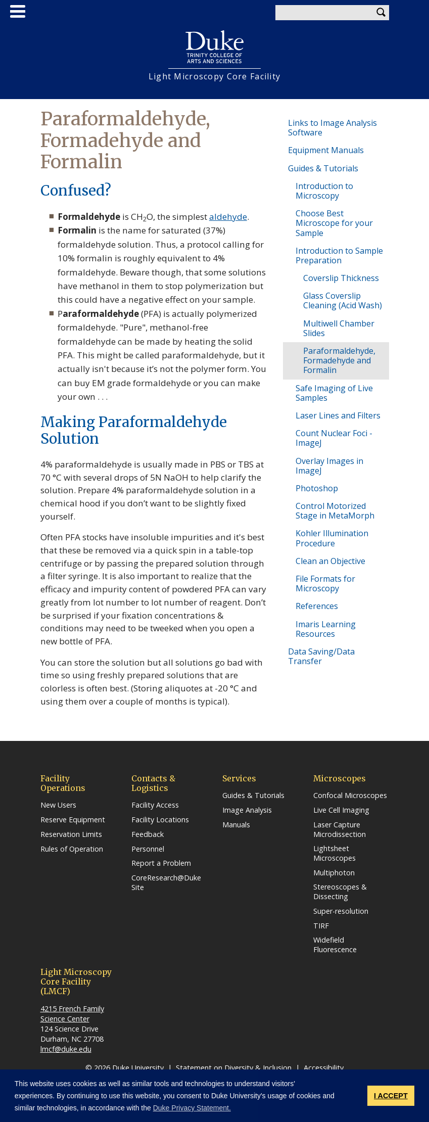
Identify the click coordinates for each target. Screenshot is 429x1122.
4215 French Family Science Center (72, 1013)
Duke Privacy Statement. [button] (192, 1108)
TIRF (321, 925)
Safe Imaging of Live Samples (334, 393)
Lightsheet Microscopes (334, 853)
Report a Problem (161, 863)
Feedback (147, 834)
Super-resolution (340, 911)
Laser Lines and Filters (338, 415)
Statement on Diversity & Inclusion (234, 1067)
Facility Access (155, 805)
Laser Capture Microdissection (339, 829)
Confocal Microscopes (350, 795)
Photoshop (317, 488)
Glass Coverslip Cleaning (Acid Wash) (342, 300)
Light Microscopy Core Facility (214, 76)
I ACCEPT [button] (391, 1096)
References (317, 606)
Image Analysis (247, 810)
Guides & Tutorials (323, 168)
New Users (58, 805)
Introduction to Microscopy (324, 190)
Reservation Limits (71, 834)
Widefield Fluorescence (335, 945)
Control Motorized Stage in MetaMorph (335, 510)
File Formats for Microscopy (325, 583)
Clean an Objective (330, 561)
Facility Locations (160, 819)
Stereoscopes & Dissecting (340, 891)
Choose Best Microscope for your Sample (334, 223)
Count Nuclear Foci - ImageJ (334, 438)
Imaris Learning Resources (326, 629)
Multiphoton (334, 872)
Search (381, 12)
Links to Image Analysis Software (332, 127)
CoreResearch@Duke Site (166, 882)
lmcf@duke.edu (65, 1049)
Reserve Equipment (72, 819)
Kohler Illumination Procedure (332, 538)
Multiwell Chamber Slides (338, 328)
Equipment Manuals (326, 150)
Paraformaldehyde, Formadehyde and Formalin (339, 360)
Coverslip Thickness (341, 278)
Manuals (236, 824)
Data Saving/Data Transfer (321, 656)
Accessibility (324, 1067)
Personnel (147, 849)
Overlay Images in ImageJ (329, 465)
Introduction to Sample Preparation (339, 255)
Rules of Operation (71, 849)
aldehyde (228, 216)
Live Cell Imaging (341, 810)
